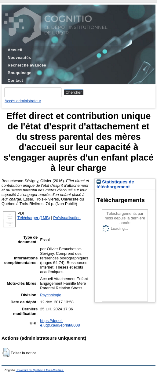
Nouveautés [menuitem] (19, 57)
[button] (5, 352)
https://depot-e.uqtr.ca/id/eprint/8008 (60, 322)
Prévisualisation (67, 217)
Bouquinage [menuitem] (19, 72)
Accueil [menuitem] (15, 50)
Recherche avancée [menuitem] (27, 65)
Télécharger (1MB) (33, 217)
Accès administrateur (23, 101)
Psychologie (50, 295)
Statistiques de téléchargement (115, 184)
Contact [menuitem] (15, 80)
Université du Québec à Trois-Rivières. (40, 370)
